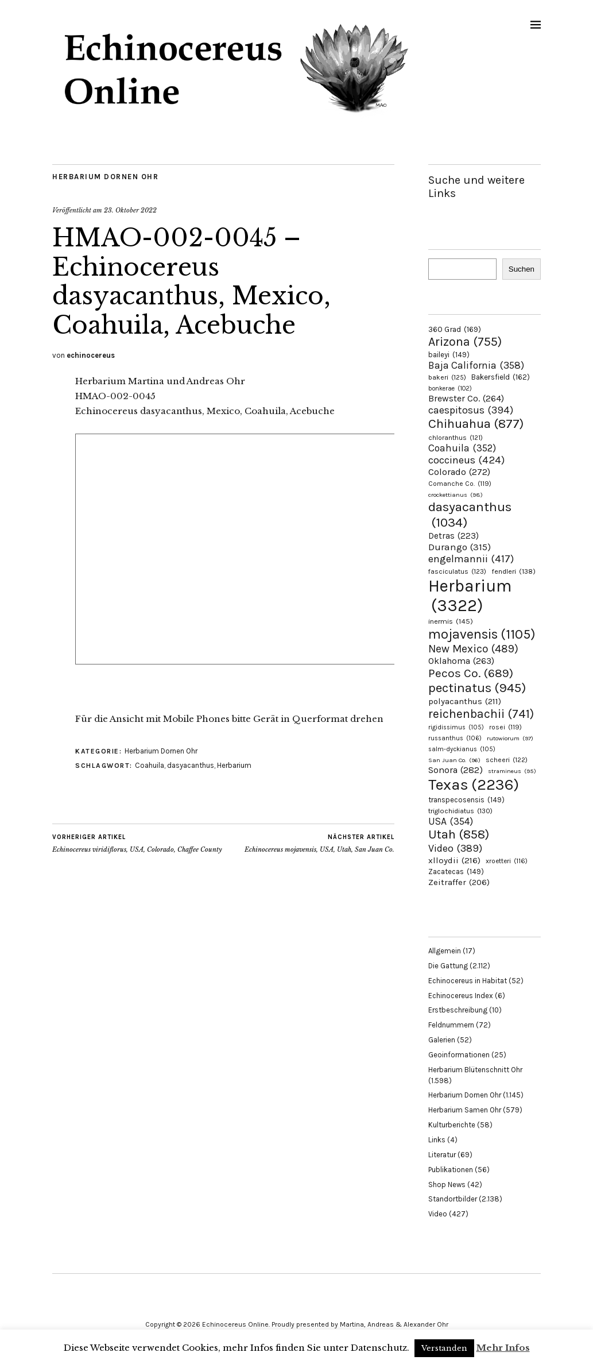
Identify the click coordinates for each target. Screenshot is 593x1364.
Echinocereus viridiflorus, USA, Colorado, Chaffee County (137, 843)
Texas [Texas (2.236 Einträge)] (473, 784)
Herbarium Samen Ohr (464, 1110)
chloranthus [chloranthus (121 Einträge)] (455, 438)
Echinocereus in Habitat (467, 980)
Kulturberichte (451, 1124)
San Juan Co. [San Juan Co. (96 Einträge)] (454, 760)
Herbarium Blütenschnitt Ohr (475, 1069)
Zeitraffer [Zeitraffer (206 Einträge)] (459, 882)
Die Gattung (448, 965)
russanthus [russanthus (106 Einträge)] (455, 738)
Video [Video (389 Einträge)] (455, 848)
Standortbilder (452, 1199)
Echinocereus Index (460, 995)
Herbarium (234, 765)
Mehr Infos (503, 1347)
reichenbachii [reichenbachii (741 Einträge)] (481, 713)
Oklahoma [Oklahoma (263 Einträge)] (461, 660)
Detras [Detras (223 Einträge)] (453, 536)
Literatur (442, 1154)
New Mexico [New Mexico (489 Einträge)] (473, 648)
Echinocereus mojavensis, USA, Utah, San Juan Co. (319, 843)
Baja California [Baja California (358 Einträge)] (476, 365)
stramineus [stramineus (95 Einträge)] (512, 771)
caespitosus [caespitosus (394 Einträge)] (470, 410)
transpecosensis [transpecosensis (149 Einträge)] (466, 799)
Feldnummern (451, 1025)
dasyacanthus (190, 765)
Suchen (521, 269)
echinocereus (91, 355)
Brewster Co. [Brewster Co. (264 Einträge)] (466, 398)
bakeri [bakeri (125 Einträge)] (447, 377)
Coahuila (149, 765)
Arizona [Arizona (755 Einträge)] (465, 341)
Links (436, 1139)
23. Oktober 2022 (130, 210)
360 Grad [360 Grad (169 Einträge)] (454, 329)
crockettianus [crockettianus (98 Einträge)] (455, 495)
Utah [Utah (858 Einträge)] (458, 834)
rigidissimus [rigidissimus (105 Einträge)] (456, 727)
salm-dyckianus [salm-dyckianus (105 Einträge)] (461, 749)
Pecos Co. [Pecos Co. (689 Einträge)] (470, 673)
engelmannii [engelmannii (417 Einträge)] (471, 558)
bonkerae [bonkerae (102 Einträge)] (450, 388)
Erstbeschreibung (457, 1010)
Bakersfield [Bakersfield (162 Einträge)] (500, 377)
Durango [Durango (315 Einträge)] (459, 546)
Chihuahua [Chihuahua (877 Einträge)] (476, 423)
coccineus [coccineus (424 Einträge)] (466, 460)
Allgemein (444, 950)
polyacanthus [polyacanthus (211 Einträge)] (464, 701)
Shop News (447, 1184)
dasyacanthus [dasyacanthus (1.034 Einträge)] (469, 514)
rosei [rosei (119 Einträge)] (505, 727)
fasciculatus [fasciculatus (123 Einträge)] (457, 571)
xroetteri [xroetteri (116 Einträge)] (507, 861)
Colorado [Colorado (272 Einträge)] (459, 471)
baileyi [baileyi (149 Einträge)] (449, 354)
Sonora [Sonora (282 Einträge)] (455, 769)
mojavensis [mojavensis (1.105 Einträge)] (482, 634)
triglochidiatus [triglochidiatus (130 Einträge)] (460, 811)
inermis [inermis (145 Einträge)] (450, 621)
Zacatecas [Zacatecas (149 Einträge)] (456, 871)
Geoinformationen (459, 1054)
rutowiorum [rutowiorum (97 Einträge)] (510, 738)
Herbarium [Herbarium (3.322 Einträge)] (469, 595)
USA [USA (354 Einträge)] (450, 821)
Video (437, 1214)
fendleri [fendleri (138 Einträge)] (513, 571)
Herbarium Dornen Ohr (105, 176)
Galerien (441, 1039)
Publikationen (450, 1169)
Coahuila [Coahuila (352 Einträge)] (462, 448)
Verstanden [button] (444, 1348)
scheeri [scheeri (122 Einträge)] (507, 760)
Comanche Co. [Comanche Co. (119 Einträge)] (459, 484)
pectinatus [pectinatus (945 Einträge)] (477, 687)
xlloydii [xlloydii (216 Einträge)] (454, 860)
